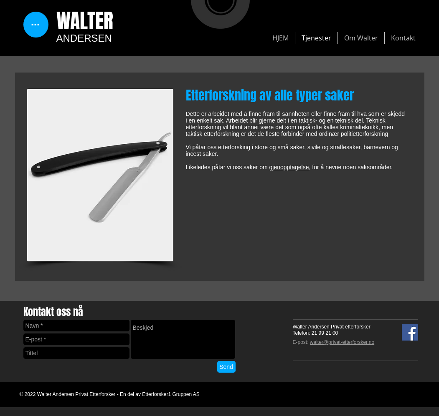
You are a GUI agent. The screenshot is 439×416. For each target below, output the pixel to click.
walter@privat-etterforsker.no (342, 342)
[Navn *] (76, 325)
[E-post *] (76, 339)
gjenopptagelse (289, 167)
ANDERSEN (84, 38)
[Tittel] (76, 353)
